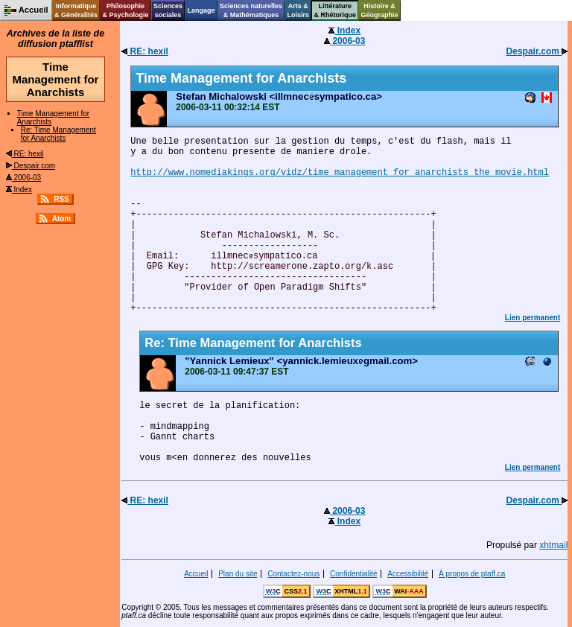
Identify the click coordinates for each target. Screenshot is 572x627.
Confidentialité (353, 574)
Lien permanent (532, 318)
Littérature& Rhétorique (335, 10)
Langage (200, 10)
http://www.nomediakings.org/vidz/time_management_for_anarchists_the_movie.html (339, 173)
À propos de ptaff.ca (472, 574)
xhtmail (553, 545)
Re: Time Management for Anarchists (58, 134)
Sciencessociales (167, 10)
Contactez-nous (293, 574)
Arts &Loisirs (298, 10)
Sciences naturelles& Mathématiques (251, 10)
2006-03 (23, 178)
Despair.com (30, 166)
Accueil (196, 574)
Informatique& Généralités (76, 10)
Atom (62, 218)
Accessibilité (407, 574)
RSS (61, 199)
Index (19, 189)
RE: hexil (25, 154)
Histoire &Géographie (379, 10)
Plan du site (237, 574)
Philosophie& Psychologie (125, 10)
